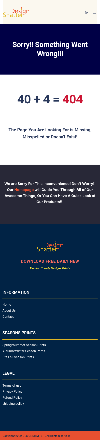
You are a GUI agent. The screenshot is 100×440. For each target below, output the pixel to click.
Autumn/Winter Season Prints (23, 351)
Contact (8, 317)
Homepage (24, 190)
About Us (9, 310)
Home (6, 304)
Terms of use (11, 385)
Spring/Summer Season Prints (24, 345)
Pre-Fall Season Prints (18, 357)
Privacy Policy (12, 391)
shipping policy (13, 404)
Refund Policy (12, 398)
